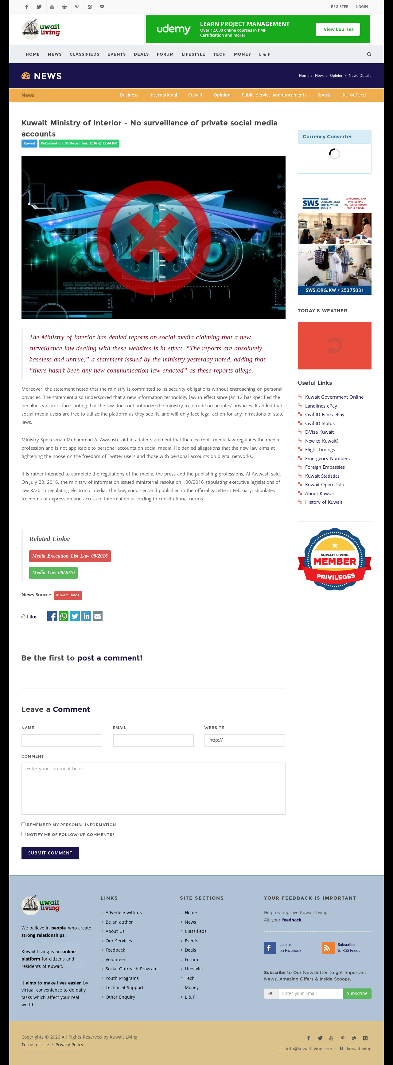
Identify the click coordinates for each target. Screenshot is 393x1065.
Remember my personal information (68, 824)
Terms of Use (35, 1045)
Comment (32, 756)
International (163, 95)
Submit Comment (50, 853)
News (320, 75)
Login (362, 6)
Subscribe (357, 993)
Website (214, 727)
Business (129, 95)
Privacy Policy (69, 1045)
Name (27, 727)
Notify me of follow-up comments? (68, 834)
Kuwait (195, 95)
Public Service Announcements (274, 95)
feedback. (292, 920)
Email (119, 727)
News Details (360, 75)
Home (304, 75)
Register (339, 6)
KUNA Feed (354, 95)
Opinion (336, 75)
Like (32, 617)
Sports (325, 95)
